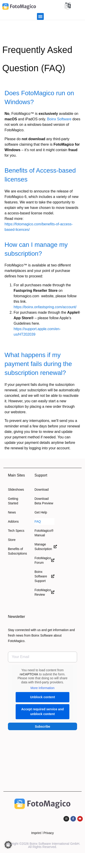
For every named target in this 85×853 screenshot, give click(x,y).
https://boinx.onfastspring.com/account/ (45, 307)
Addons (13, 521)
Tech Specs (16, 530)
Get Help (40, 512)
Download (41, 489)
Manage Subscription (44, 546)
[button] (40, 16)
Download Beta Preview (43, 501)
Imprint (36, 833)
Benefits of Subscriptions (17, 551)
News (12, 512)
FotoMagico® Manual (43, 533)
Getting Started (13, 501)
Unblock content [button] (42, 697)
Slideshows (16, 489)
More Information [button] (43, 688)
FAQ (37, 521)
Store (11, 540)
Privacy (48, 833)
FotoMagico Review (44, 592)
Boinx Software (59, 119)
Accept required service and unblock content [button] (42, 711)
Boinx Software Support (44, 576)
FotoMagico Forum (44, 560)
